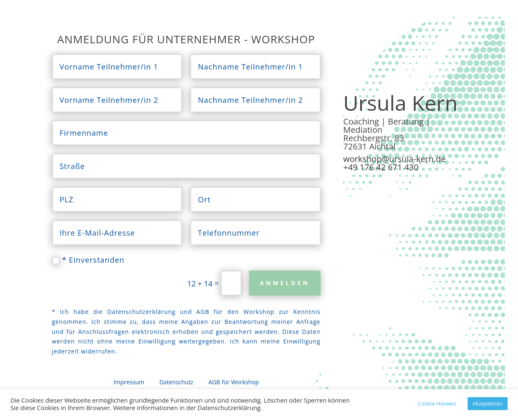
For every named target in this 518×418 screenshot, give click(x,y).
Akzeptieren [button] (488, 403)
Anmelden (285, 283)
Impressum (128, 382)
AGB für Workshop (233, 382)
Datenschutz (176, 382)
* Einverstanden (88, 260)
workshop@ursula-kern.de (394, 158)
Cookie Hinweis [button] (437, 403)
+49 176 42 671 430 (380, 167)
